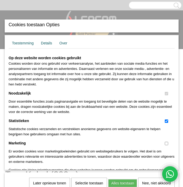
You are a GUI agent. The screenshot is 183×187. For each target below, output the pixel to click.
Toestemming (23, 43)
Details (46, 43)
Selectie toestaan (89, 112)
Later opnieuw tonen (49, 112)
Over (63, 43)
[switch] (166, 93)
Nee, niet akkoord (156, 112)
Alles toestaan (122, 112)
